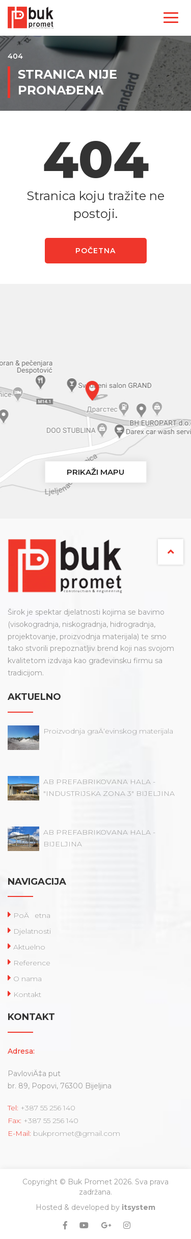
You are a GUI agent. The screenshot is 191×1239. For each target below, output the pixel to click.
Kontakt (27, 994)
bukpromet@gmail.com (76, 1133)
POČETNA (95, 250)
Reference (31, 962)
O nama (27, 978)
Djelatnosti (32, 931)
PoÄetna (31, 915)
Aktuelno (29, 947)
